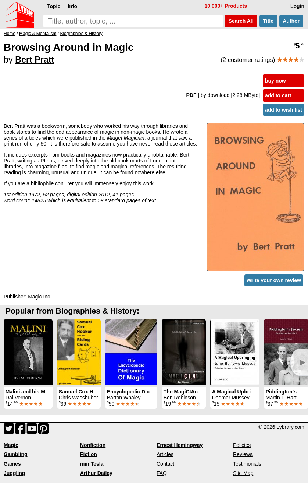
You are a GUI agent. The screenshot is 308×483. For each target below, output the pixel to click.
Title (268, 21)
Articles (165, 454)
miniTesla (92, 464)
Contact (165, 464)
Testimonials (247, 464)
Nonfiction (92, 445)
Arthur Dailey (96, 473)
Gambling (16, 454)
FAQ (162, 473)
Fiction (88, 454)
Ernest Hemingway (180, 445)
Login (297, 6)
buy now (275, 81)
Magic (11, 445)
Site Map (243, 473)
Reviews (243, 454)
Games (12, 464)
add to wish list (283, 110)
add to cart (278, 95)
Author (291, 21)
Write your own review (274, 280)
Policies (242, 445)
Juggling (14, 473)
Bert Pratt (34, 59)
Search (241, 21)
